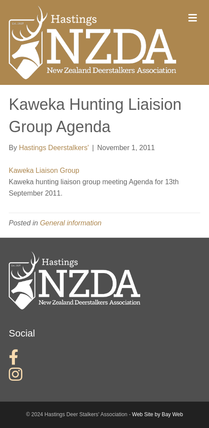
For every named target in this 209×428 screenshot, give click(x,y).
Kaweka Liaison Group (44, 170)
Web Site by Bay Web (157, 414)
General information (71, 223)
